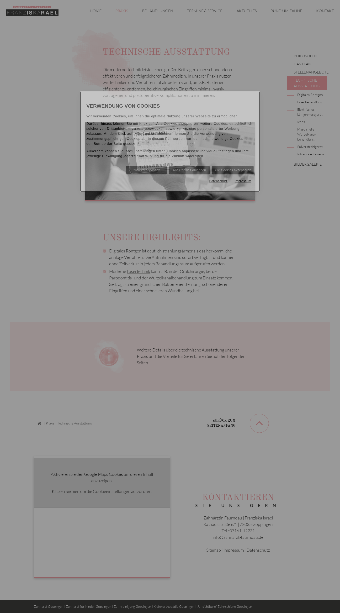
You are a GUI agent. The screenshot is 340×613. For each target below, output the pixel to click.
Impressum (243, 181)
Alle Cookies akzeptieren (232, 170)
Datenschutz (218, 181)
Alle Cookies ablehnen (189, 170)
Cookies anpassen (146, 170)
